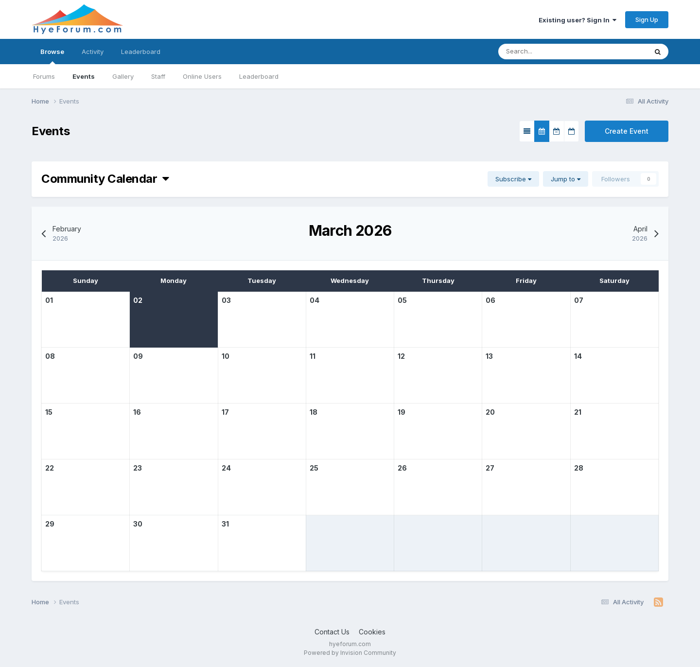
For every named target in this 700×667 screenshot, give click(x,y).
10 (225, 356)
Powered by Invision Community (350, 652)
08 (50, 356)
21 (577, 412)
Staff (158, 76)
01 (49, 300)
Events (83, 76)
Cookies (372, 632)
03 (226, 300)
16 (137, 412)
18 (313, 412)
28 (578, 468)
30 (137, 524)
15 (48, 412)
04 (314, 300)
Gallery (123, 76)
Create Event (626, 131)
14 (578, 356)
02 (137, 300)
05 (402, 300)
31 (225, 524)
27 (490, 468)
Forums (44, 76)
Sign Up (646, 19)
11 (312, 356)
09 (138, 356)
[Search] (563, 51)
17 (225, 412)
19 (401, 412)
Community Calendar (105, 179)
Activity (93, 51)
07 (578, 300)
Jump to (565, 179)
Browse (52, 56)
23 (137, 468)
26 (402, 468)
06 (490, 300)
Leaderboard (259, 76)
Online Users (202, 76)
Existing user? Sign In (577, 20)
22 (49, 468)
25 (314, 468)
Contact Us (332, 632)
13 (489, 356)
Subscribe (513, 179)
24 (226, 468)
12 (401, 356)
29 (49, 524)
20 (490, 412)
